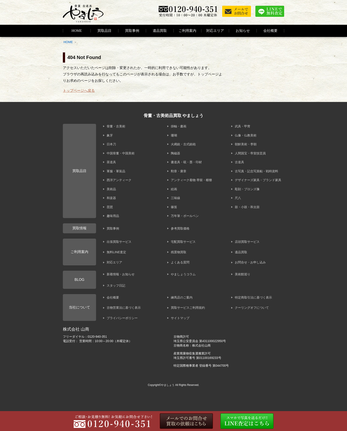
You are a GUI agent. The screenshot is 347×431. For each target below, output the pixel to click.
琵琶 (110, 207)
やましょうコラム (183, 274)
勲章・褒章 (178, 171)
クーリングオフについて (252, 307)
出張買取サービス (119, 241)
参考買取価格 (180, 228)
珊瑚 (174, 135)
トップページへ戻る (79, 90)
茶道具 (111, 162)
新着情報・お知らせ (121, 274)
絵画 (174, 189)
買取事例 (132, 31)
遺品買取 (160, 31)
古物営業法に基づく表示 (124, 307)
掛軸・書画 (178, 126)
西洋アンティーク (119, 180)
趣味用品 (113, 216)
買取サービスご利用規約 (188, 307)
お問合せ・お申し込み (250, 262)
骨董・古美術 (116, 126)
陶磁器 (175, 153)
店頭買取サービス (247, 241)
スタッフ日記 (116, 285)
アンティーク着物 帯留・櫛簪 (191, 180)
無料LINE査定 (116, 252)
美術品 (111, 189)
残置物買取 (178, 252)
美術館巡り (242, 274)
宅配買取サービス (183, 241)
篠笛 (174, 207)
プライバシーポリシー (122, 318)
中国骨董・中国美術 (121, 153)
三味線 (175, 198)
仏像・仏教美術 (245, 135)
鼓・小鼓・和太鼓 (247, 207)
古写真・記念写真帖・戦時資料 (256, 171)
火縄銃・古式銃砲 (183, 144)
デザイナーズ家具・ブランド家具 (258, 180)
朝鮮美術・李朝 (245, 144)
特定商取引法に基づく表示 (253, 297)
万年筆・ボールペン (185, 216)
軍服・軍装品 (116, 171)
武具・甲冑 (242, 126)
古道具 (239, 162)
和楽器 (111, 198)
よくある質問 (180, 262)
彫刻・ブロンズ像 (247, 189)
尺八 (238, 198)
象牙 (110, 135)
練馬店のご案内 (182, 297)
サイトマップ (180, 318)
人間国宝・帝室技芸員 (250, 153)
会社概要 (113, 297)
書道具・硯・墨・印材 (186, 162)
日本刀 (111, 144)
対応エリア (215, 31)
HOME (76, 31)
